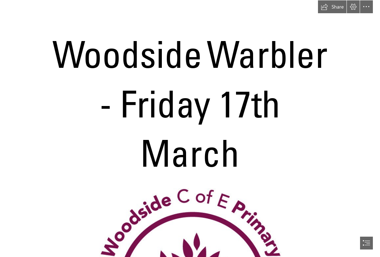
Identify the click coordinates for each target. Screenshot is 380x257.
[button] (332, 6)
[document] (190, 128)
